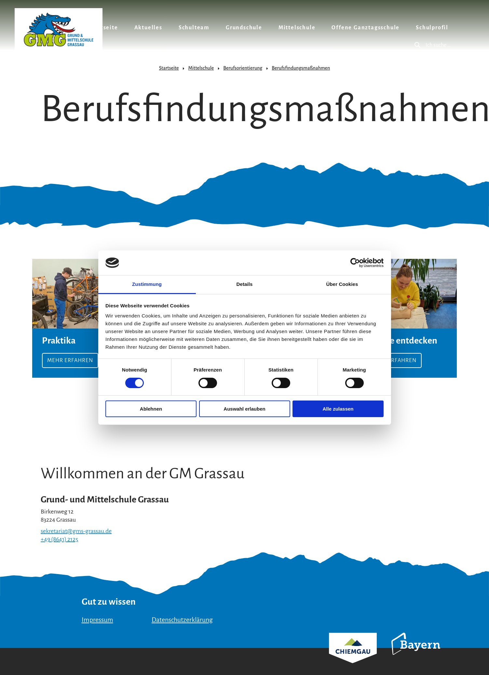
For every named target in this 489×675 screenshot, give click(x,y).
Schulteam (194, 28)
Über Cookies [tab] (342, 284)
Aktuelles (148, 28)
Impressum (97, 619)
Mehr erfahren (82, 318)
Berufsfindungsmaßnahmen (301, 68)
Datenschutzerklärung (182, 619)
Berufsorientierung (242, 68)
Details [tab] (245, 284)
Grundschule (244, 28)
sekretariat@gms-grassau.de (76, 531)
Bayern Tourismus (415, 652)
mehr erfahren (406, 318)
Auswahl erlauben (244, 409)
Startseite (103, 28)
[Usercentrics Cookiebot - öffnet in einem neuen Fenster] (355, 263)
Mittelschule (297, 28)
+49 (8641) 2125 (59, 539)
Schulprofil (432, 28)
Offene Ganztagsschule (366, 28)
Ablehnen (151, 409)
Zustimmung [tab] (147, 284)
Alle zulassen (337, 409)
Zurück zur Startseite (58, 29)
